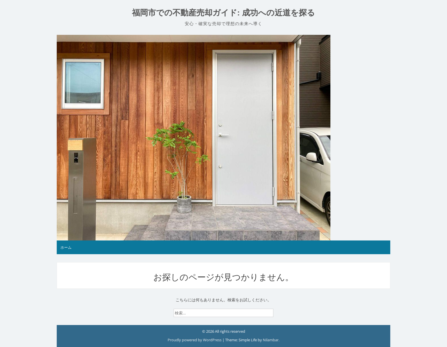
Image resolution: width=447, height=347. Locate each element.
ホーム (66, 247)
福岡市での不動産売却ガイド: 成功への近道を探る (223, 12)
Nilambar (271, 339)
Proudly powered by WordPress (195, 339)
